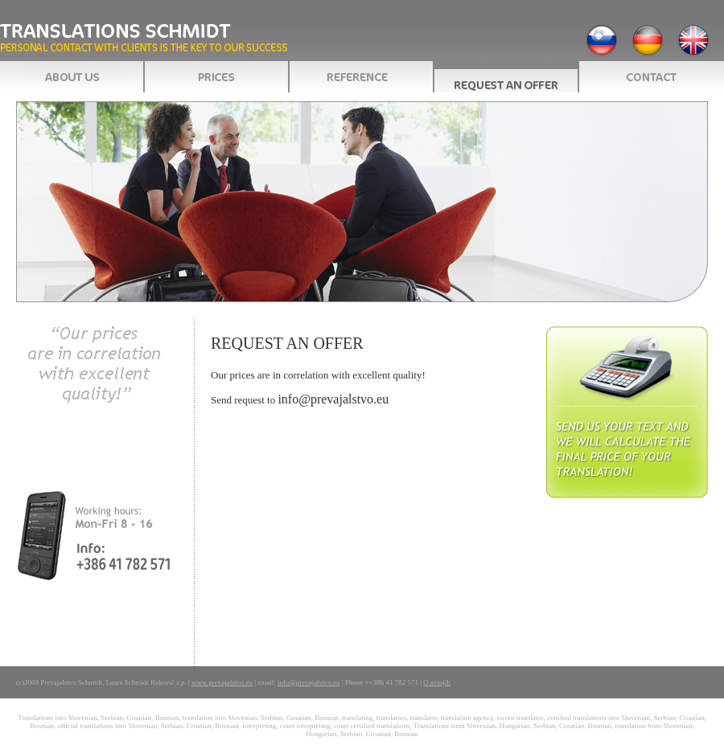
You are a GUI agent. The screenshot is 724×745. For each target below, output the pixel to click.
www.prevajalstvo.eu (222, 682)
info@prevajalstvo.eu (333, 399)
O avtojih (436, 682)
